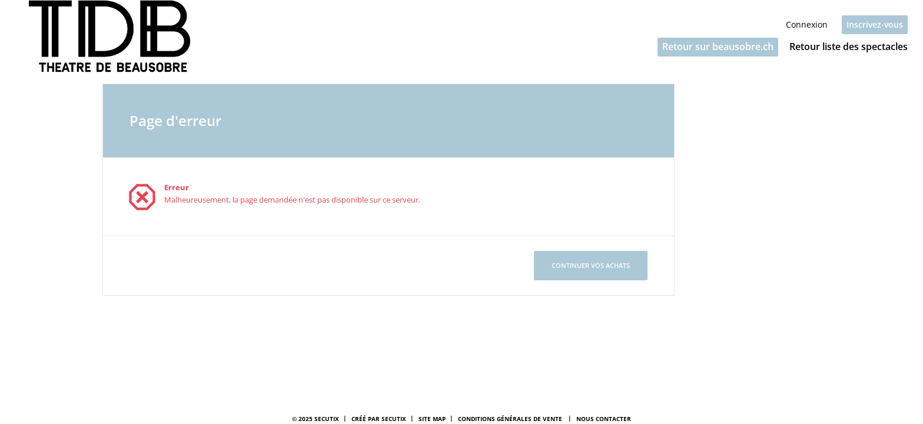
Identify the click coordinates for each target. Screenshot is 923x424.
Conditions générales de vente (510, 419)
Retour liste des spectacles (848, 46)
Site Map (432, 419)
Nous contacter (603, 419)
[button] (718, 47)
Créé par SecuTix (378, 419)
